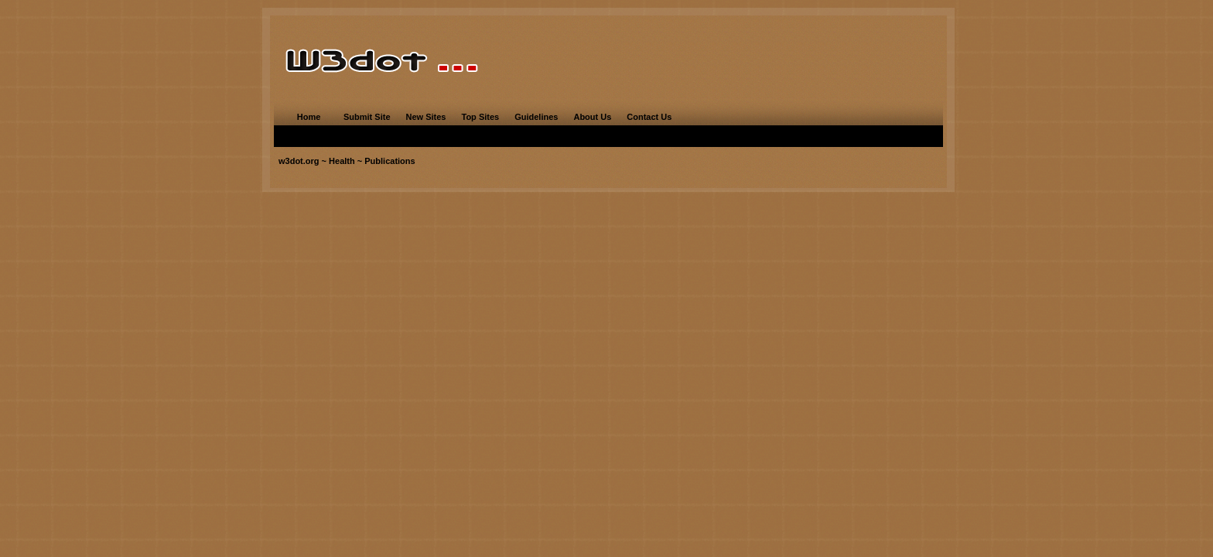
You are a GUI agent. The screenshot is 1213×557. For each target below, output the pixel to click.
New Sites (426, 116)
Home (309, 116)
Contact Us (649, 116)
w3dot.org (298, 161)
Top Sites (480, 116)
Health (342, 161)
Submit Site (367, 116)
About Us (592, 116)
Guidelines (536, 116)
